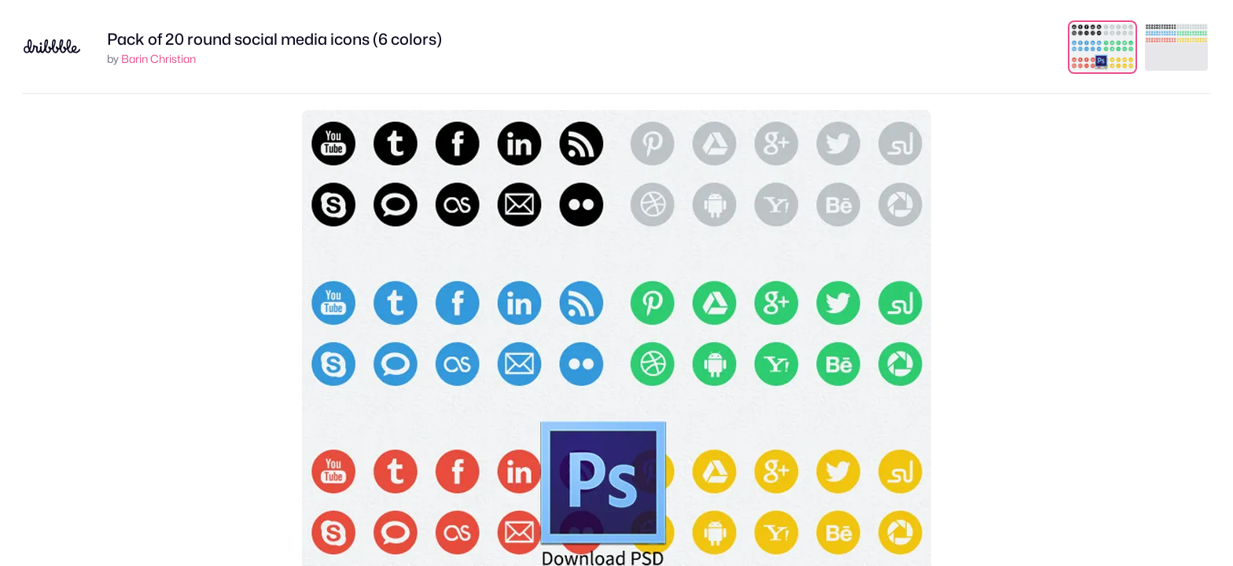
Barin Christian (158, 58)
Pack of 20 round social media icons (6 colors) (274, 39)
